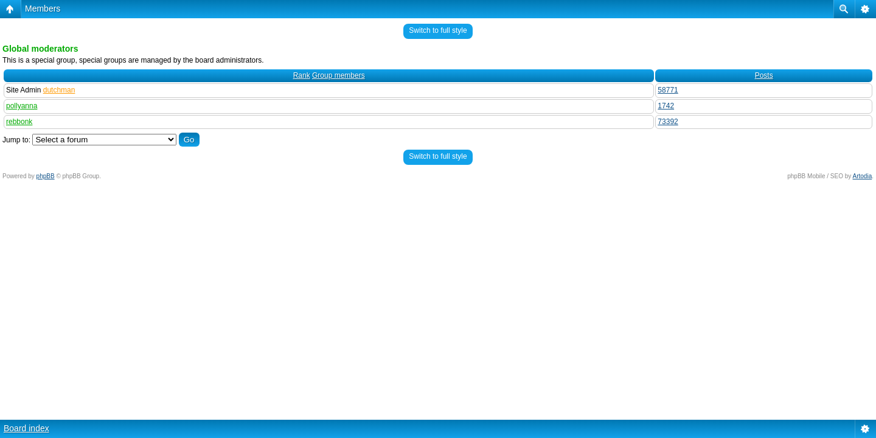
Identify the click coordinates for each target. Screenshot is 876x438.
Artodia (862, 176)
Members (42, 8)
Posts (764, 75)
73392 (668, 121)
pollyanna (21, 106)
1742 (666, 106)
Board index (26, 428)
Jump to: (16, 140)
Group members (338, 75)
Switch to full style (438, 30)
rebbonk (19, 121)
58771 (668, 90)
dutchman (59, 90)
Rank (301, 75)
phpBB (45, 176)
